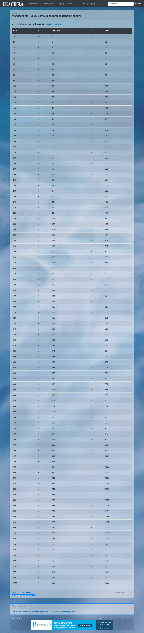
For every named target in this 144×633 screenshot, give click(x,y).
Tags (40, 4)
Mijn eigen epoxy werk (90, 4)
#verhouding (27, 592)
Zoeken (138, 4)
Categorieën (32, 4)
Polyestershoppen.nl (127, 619)
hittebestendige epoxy (53, 24)
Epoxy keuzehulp (51, 4)
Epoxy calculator (65, 4)
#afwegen (16, 592)
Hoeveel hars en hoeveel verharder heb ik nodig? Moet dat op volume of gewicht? (44, 612)
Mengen (14, 13)
